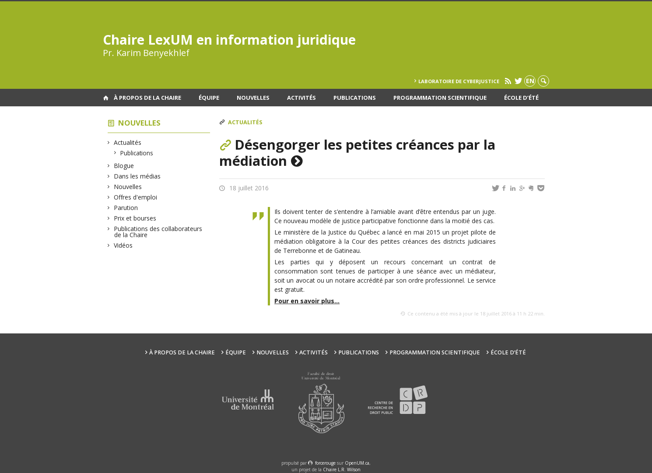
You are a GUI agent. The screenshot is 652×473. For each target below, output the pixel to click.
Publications (354, 98)
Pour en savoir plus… (307, 301)
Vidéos (123, 245)
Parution (126, 207)
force (325, 463)
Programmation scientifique (440, 98)
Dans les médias (137, 176)
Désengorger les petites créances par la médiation (357, 152)
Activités (301, 98)
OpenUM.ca (357, 463)
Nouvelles (253, 98)
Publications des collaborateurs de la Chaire (158, 231)
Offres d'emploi (135, 197)
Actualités (127, 142)
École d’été (521, 98)
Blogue (124, 165)
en (530, 81)
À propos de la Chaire (147, 98)
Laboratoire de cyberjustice (458, 81)
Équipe (209, 98)
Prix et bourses (135, 218)
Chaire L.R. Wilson (342, 469)
